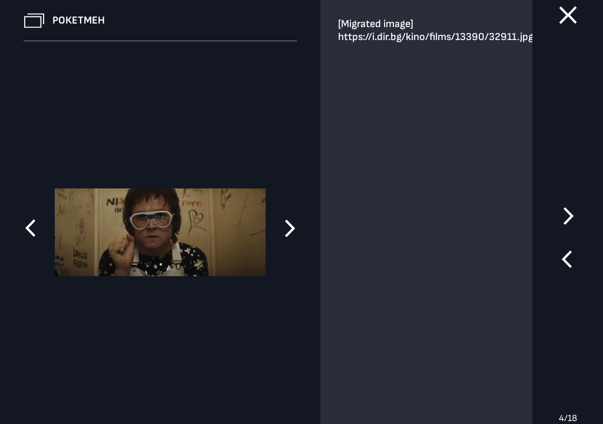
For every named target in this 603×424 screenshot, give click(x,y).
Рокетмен (78, 20)
